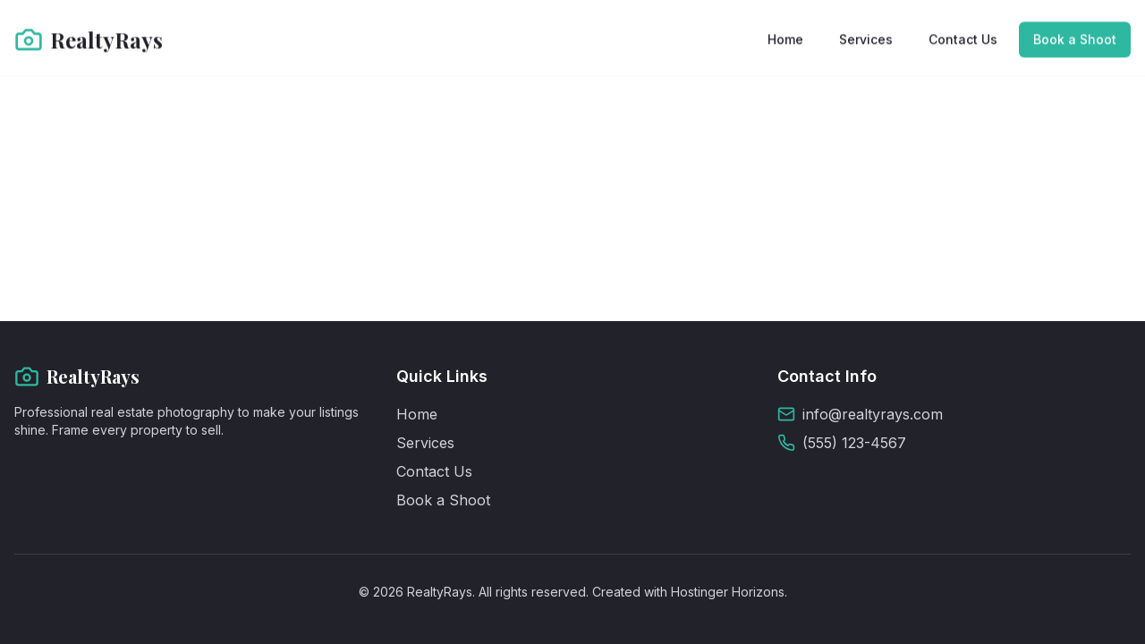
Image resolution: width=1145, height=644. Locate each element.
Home (785, 38)
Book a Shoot (1074, 38)
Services (866, 38)
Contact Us (963, 38)
